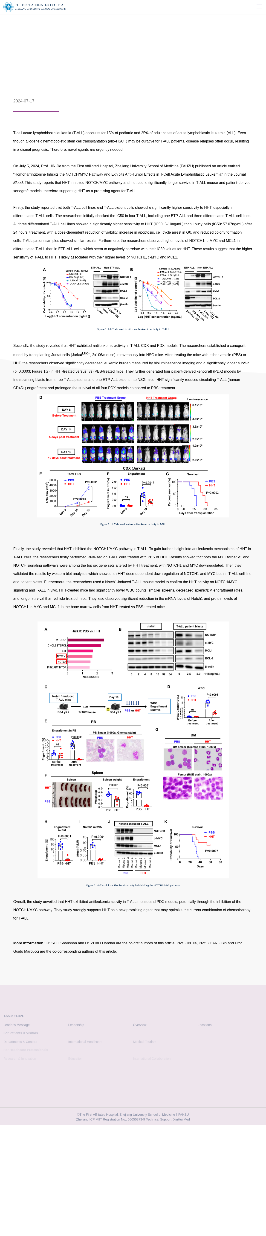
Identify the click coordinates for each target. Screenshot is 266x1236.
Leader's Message (16, 1026)
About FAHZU (13, 1018)
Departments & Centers (20, 1043)
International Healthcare (85, 1043)
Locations (205, 1026)
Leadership (76, 1026)
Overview (139, 1026)
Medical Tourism (144, 1043)
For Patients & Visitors (20, 1034)
